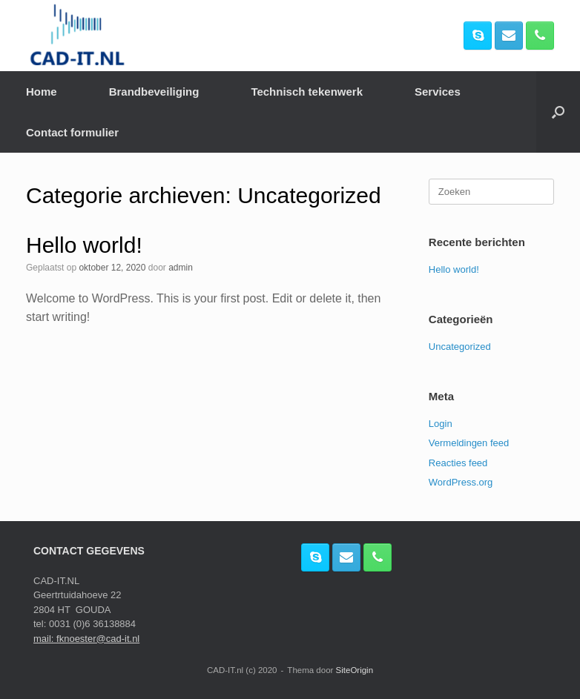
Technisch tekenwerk (307, 91)
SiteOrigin (355, 670)
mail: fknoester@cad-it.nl (86, 638)
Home (41, 91)
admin (180, 267)
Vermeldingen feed (469, 442)
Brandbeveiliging (154, 91)
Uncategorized (460, 346)
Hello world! (84, 245)
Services (438, 91)
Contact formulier (72, 132)
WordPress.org (460, 482)
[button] (558, 112)
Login (440, 423)
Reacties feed (458, 462)
